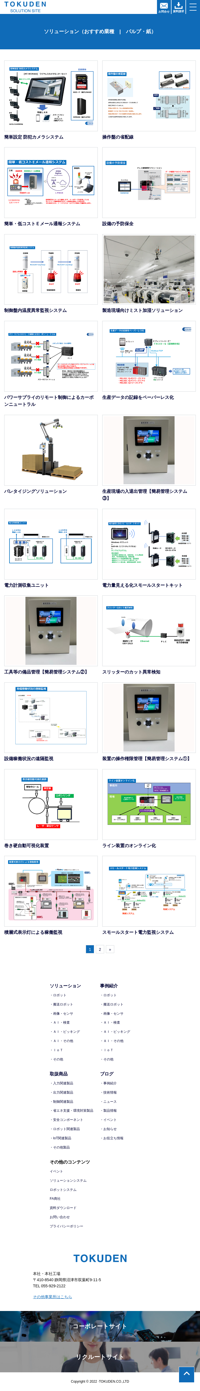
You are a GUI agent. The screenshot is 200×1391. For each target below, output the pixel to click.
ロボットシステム (63, 1190)
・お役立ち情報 (111, 1138)
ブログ (106, 1074)
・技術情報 (108, 1092)
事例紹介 (109, 985)
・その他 (56, 1059)
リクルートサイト (100, 1357)
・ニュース (108, 1102)
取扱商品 (59, 1074)
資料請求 (178, 7)
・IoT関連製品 (60, 1138)
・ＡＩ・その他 (61, 1041)
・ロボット (58, 995)
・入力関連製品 (61, 1083)
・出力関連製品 (61, 1092)
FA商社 (55, 1199)
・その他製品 (60, 1147)
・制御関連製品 (61, 1102)
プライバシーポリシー (66, 1226)
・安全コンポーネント (66, 1120)
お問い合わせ (60, 1217)
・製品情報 (108, 1111)
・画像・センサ (61, 1014)
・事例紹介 (108, 1083)
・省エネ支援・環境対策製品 (71, 1111)
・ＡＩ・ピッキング (65, 1032)
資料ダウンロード (63, 1208)
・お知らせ (108, 1129)
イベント (56, 1171)
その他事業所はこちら (52, 1297)
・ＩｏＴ (56, 1050)
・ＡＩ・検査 (60, 1022)
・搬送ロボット (61, 1004)
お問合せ (164, 8)
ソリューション (65, 985)
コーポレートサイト (100, 1326)
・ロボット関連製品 (65, 1129)
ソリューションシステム (68, 1180)
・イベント (108, 1120)
